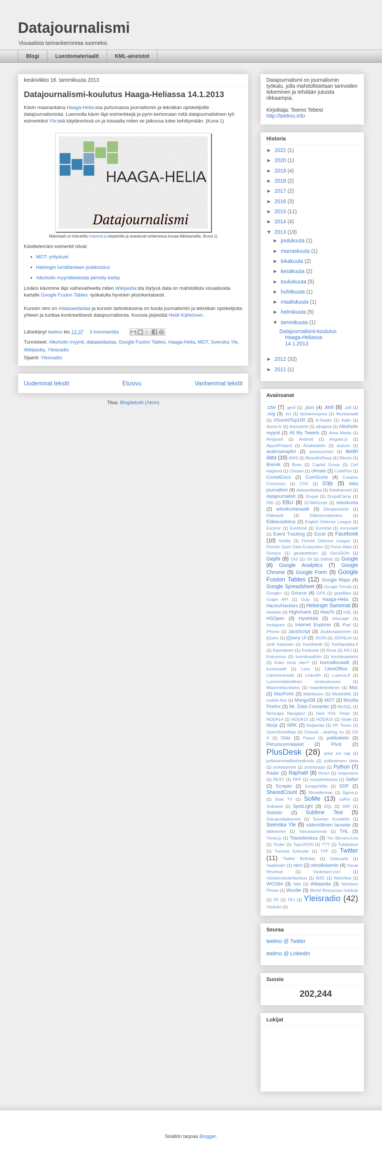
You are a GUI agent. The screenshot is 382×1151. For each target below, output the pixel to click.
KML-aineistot (132, 56)
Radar (272, 773)
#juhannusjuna (313, 414)
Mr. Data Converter (309, 706)
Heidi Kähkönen (186, 315)
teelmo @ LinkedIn (288, 953)
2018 (281, 181)
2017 (281, 191)
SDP (344, 786)
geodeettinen (306, 553)
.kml (329, 407)
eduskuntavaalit (292, 509)
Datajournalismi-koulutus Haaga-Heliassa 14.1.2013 (124, 94)
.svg (270, 413)
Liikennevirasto (280, 675)
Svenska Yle (224, 342)
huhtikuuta (293, 292)
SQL (328, 806)
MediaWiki (341, 694)
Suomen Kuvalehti (331, 819)
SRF (346, 806)
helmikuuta (294, 312)
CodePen (343, 471)
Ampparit (274, 439)
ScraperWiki (316, 786)
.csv (271, 407)
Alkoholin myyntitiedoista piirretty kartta (78, 277)
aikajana (324, 426)
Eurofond (298, 528)
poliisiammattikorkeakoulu (290, 760)
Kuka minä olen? (292, 662)
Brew (297, 464)
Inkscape (340, 618)
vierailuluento (324, 865)
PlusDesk (284, 752)
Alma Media (340, 433)
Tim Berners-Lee (342, 838)
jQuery (272, 638)
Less (305, 669)
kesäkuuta (293, 271)
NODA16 (324, 719)
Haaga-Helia (80, 107)
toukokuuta (294, 282)
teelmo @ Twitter (286, 941)
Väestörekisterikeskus (286, 878)
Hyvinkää (308, 618)
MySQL (345, 706)
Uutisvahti (339, 858)
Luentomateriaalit (77, 56)
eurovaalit (349, 528)
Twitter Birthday (299, 858)
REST (278, 779)
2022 (281, 150)
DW (269, 502)
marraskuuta (296, 251)
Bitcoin (345, 458)
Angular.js (338, 439)
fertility (285, 541)
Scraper (284, 786)
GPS (320, 593)
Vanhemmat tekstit (218, 383)
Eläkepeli (274, 515)
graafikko (342, 593)
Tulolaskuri (348, 844)
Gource (299, 593)
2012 (281, 359)
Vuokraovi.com (327, 871)
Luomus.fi (341, 675)
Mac (353, 687)
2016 (281, 201)
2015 (281, 211)
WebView (342, 878)
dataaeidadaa (101, 342)
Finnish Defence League (325, 541)
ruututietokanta (323, 779)
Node (346, 719)
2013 (281, 232)
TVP (324, 851)
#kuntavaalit (347, 414)
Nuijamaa (315, 725)
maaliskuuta (295, 302)
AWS (293, 458)
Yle (52, 121)
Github (326, 559)
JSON (320, 638)
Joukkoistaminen (335, 631)
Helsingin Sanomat (328, 605)
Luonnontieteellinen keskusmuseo (303, 681)
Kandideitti (312, 644)
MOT (203, 342)
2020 (281, 160)
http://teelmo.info (285, 116)
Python (342, 767)
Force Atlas (341, 547)
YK (276, 899)
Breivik (273, 464)
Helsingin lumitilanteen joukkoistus (73, 267)
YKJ (291, 899)
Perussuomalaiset (285, 744)
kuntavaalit (276, 669)
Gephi (273, 559)
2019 (281, 171)
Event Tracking (289, 534)
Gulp (305, 599)
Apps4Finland (279, 445)
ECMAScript (315, 502)
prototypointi (284, 767)
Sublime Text (324, 812)
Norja (272, 725)
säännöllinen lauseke (328, 825)
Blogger (207, 1136)
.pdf (347, 407)
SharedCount (281, 792)
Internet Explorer (313, 624)
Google (349, 559)
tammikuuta (295, 322)
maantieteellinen (324, 687)
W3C (320, 878)
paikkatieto (337, 738)
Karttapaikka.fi (345, 644)
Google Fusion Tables (64, 295)
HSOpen (275, 618)
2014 (281, 221)
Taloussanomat (313, 831)
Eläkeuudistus (280, 521)
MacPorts (284, 694)
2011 (281, 369)
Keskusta (310, 650)
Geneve (273, 553)
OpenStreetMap (281, 732)
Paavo (309, 738)
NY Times (342, 725)
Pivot (336, 744)
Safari (352, 779)
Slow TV (283, 799)
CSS (304, 483)
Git (309, 559)
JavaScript (299, 631)
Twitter (349, 850)
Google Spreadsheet (290, 586)
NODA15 (299, 719)
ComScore (317, 477)
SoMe (312, 798)
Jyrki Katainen (280, 644)
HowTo (327, 612)
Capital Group (325, 464)
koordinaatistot (344, 656)
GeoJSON (339, 553)
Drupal (312, 496)
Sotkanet (274, 806)
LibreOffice (336, 668)
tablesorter (276, 831)
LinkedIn (313, 675)
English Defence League (328, 521)
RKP (297, 779)
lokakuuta (292, 261)
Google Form (311, 572)
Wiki (297, 884)
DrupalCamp (339, 496)
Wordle (293, 890)
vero (298, 865)
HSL (348, 612)
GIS (294, 559)
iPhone (272, 631)
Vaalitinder (276, 865)
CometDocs (278, 477)
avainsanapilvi (281, 451)
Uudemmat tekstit (46, 383)
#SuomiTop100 (289, 420)
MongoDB (305, 700)
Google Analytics (301, 565)
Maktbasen (313, 694)
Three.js (273, 838)
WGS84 (274, 884)
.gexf (290, 407)
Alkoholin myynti (66, 342)
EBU (287, 502)
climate (318, 471)
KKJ (348, 650)
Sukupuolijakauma (283, 819)
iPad (346, 625)
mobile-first (276, 700)
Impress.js (98, 236)
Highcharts (300, 612)
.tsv (288, 414)
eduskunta (347, 502)
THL (343, 831)
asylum (343, 445)
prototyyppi (314, 767)
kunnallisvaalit (334, 662)
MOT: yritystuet (52, 257)
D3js (327, 483)
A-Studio (324, 420)
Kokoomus (276, 656)
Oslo (286, 738)
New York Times (333, 713)
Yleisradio (58, 350)
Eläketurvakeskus (326, 515)
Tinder (279, 844)
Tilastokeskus (303, 838)
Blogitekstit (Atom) (139, 402)
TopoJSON (303, 844)
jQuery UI (296, 637)
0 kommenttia (104, 332)
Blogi (32, 56)
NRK (292, 725)
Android (306, 439)
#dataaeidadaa (74, 308)
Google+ (274, 593)
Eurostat (323, 528)
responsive (348, 773)
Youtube (274, 907)
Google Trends (338, 586)
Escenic (273, 528)
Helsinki (273, 612)
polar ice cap (337, 753)
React (324, 773)
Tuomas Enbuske (292, 851)
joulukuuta (293, 240)
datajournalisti (280, 496)
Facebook (346, 534)
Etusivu (131, 383)
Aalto (346, 420)
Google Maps (336, 580)
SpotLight (303, 806)
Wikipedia (125, 288)
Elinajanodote (336, 509)
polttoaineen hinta (341, 760)
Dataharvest (340, 490)
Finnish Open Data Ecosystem (294, 547)
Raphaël (298, 773)
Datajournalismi (74, 27)
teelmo (56, 332)
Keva (331, 650)
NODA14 (274, 719)
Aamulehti (298, 426)
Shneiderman (320, 792)
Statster (274, 812)
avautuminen (321, 451)
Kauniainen (283, 650)
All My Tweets (304, 432)
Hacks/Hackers (282, 605)
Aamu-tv (274, 426)
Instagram (275, 625)
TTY (326, 844)
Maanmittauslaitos (283, 687)
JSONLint (343, 638)
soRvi (344, 799)
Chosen (296, 471)
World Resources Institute (334, 890)
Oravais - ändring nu (324, 732)
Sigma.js (350, 792)
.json (309, 407)
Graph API (277, 599)
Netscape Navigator (285, 713)
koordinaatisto (308, 656)
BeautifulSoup (319, 458)
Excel (320, 534)
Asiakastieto (314, 445)
